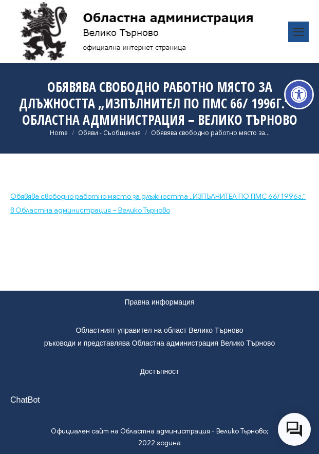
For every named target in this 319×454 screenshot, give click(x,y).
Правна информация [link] (160, 302)
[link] (299, 94)
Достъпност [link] (159, 371)
